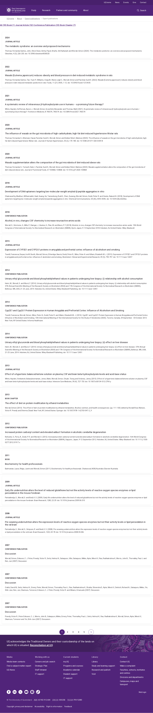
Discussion (76, 552)
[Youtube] (26, 692)
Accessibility (39, 706)
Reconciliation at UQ (41, 645)
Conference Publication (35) (47, 25)
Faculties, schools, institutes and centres (132, 671)
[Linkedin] (15, 692)
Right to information (54, 706)
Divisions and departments (131, 677)
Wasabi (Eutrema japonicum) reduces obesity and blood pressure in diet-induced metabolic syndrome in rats (76, 74)
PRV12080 (78, 700)
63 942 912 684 (44, 700)
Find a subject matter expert (19, 666)
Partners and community (66, 10)
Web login (142, 692)
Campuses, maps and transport (129, 683)
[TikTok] (38, 692)
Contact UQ (125, 661)
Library (95, 661)
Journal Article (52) (24, 25)
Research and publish (101, 670)
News (117, 2)
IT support (39, 674)
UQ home (107, 2)
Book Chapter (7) (68, 25)
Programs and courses (73, 666)
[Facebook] (9, 692)
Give (134, 2)
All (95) (3, 25)
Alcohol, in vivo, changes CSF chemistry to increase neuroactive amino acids (76, 219)
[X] (20, 692)
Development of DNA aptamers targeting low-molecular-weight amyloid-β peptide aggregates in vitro (76, 190)
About (85, 10)
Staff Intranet (41, 670)
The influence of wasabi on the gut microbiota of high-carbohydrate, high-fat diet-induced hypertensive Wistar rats (76, 132)
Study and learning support (103, 666)
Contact (143, 2)
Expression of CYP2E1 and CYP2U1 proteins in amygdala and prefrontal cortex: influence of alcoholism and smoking (76, 248)
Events (126, 2)
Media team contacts (16, 661)
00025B (62, 700)
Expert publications (32, 19)
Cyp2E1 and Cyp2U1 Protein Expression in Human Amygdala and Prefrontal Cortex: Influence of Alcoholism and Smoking (76, 310)
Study (33, 10)
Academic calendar (71, 670)
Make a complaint (127, 666)
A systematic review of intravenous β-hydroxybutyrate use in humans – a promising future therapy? (76, 103)
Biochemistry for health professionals (76, 461)
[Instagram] (32, 692)
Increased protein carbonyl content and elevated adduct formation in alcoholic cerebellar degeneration (76, 432)
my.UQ (66, 661)
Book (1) (11, 25)
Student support (70, 674)
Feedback (68, 706)
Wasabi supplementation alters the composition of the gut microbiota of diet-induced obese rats (76, 161)
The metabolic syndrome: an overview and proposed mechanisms (76, 45)
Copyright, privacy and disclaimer (20, 706)
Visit (94, 674)
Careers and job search (45, 661)
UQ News (11, 670)
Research (46, 10)
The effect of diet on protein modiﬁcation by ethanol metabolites (76, 402)
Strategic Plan (41, 666)
